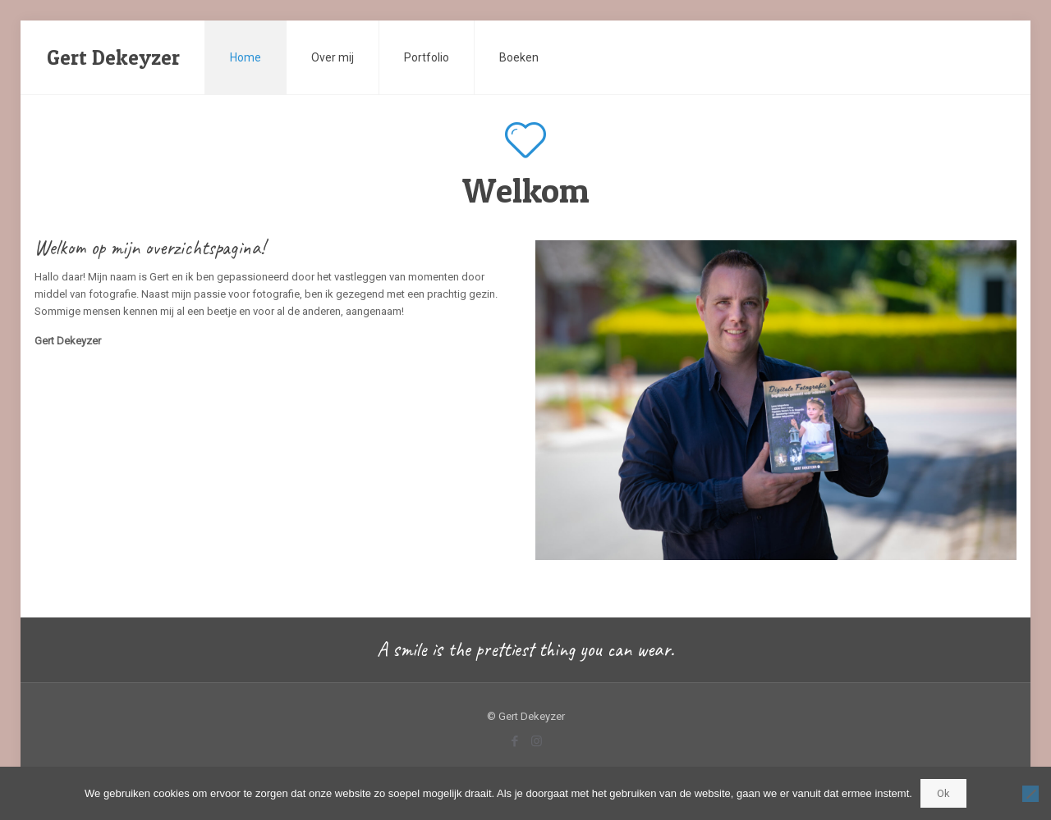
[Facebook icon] (514, 741)
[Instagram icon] (536, 741)
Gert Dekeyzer (113, 57)
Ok (943, 793)
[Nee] (1030, 794)
